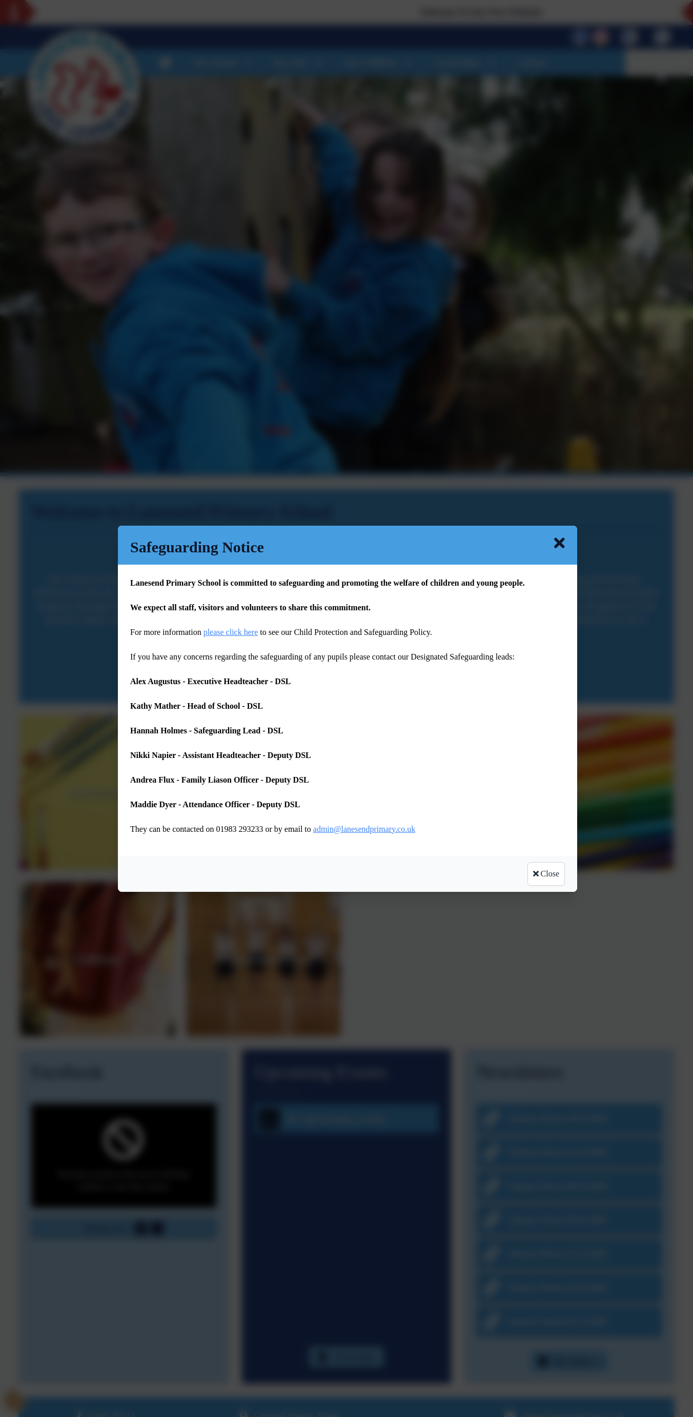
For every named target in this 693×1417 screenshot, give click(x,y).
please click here (230, 632)
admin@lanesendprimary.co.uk (364, 829)
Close (546, 873)
